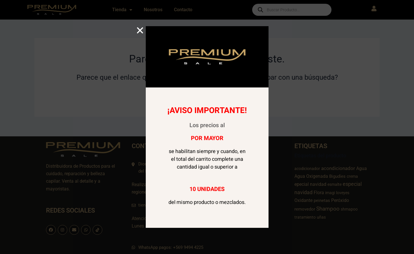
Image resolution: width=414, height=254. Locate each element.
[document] (207, 127)
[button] (140, 30)
